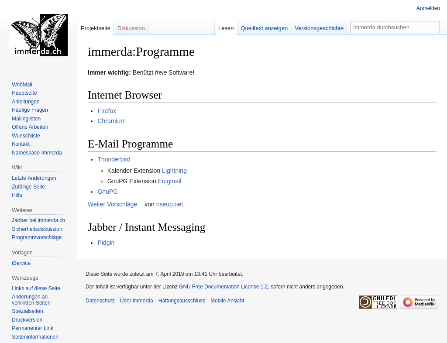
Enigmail (170, 181)
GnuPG (107, 191)
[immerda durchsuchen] (395, 27)
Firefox (106, 110)
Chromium (111, 120)
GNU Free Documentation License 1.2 (223, 287)
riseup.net (169, 204)
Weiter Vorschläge (112, 204)
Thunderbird (114, 159)
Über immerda (136, 301)
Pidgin (105, 242)
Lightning (174, 170)
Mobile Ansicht (227, 301)
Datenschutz (100, 301)
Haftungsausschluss (181, 301)
